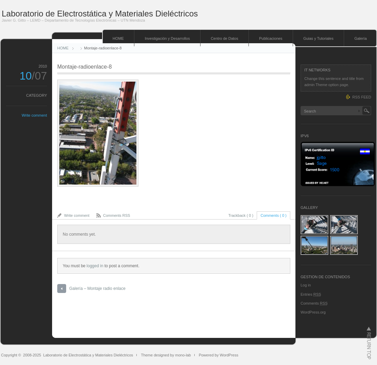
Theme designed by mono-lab (166, 355)
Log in (306, 285)
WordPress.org (313, 312)
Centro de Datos (224, 38)
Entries (311, 294)
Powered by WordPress (218, 355)
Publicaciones (270, 38)
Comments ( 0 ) (273, 215)
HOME (118, 38)
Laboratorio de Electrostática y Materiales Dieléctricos (100, 13)
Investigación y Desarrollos (167, 38)
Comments (314, 303)
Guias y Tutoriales (318, 38)
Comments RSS (116, 215)
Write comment (34, 115)
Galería (360, 38)
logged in (95, 265)
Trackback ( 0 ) (240, 215)
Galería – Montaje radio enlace (97, 288)
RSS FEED (361, 97)
